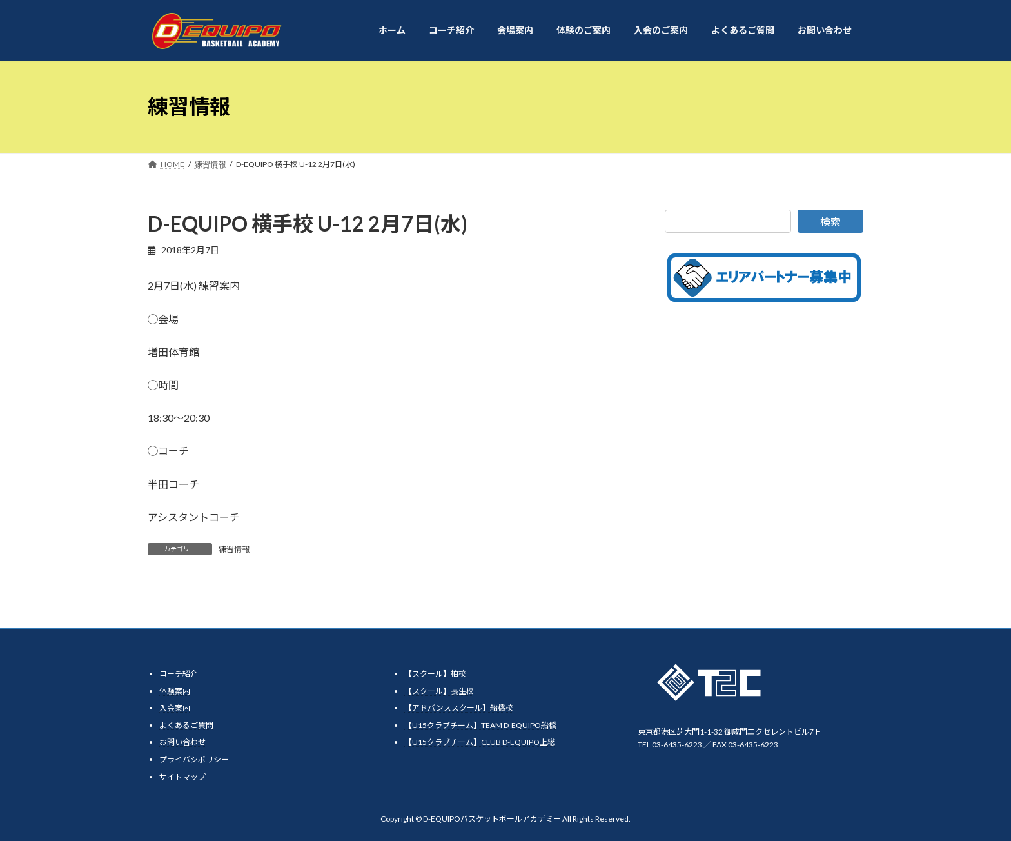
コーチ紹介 (178, 673)
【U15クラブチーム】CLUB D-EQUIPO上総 (479, 742)
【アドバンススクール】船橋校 (458, 708)
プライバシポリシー (194, 759)
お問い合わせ (182, 742)
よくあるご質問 (186, 725)
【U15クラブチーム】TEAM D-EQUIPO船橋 (480, 725)
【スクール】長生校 (439, 691)
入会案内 (174, 708)
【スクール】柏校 (435, 673)
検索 (830, 221)
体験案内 (174, 691)
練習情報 (234, 549)
